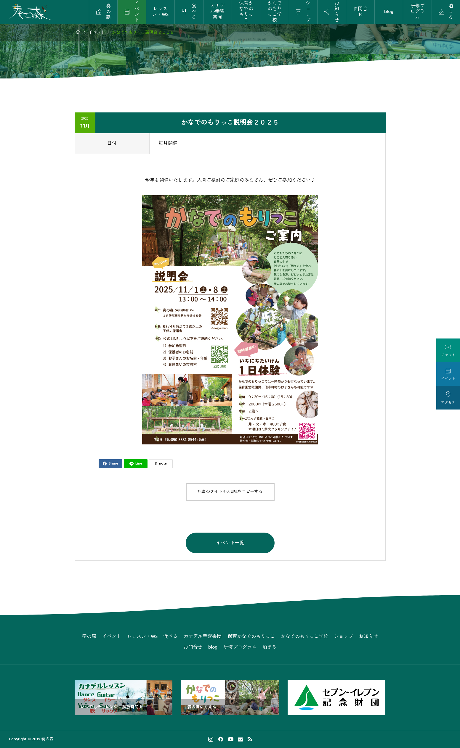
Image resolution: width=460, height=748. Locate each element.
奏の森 (89, 636)
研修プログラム (417, 11)
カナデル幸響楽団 (217, 11)
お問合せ (360, 12)
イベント (111, 636)
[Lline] (136, 463)
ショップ (343, 636)
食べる (171, 636)
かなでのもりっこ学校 (274, 11)
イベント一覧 (230, 543)
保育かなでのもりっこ (246, 11)
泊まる (269, 647)
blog (388, 11)
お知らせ (368, 636)
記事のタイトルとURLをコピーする (230, 492)
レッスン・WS (160, 12)
